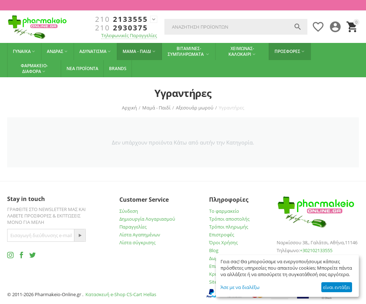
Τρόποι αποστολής (229, 219)
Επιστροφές (221, 234)
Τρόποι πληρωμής (228, 227)
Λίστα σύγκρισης (137, 242)
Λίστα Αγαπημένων (139, 234)
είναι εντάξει (336, 287)
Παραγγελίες (133, 227)
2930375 (121, 28)
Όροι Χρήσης (223, 242)
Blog (213, 250)
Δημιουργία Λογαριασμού (147, 219)
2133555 (121, 19)
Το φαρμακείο (224, 211)
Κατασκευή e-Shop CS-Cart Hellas (120, 294)
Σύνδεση (128, 211)
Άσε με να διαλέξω (240, 287)
